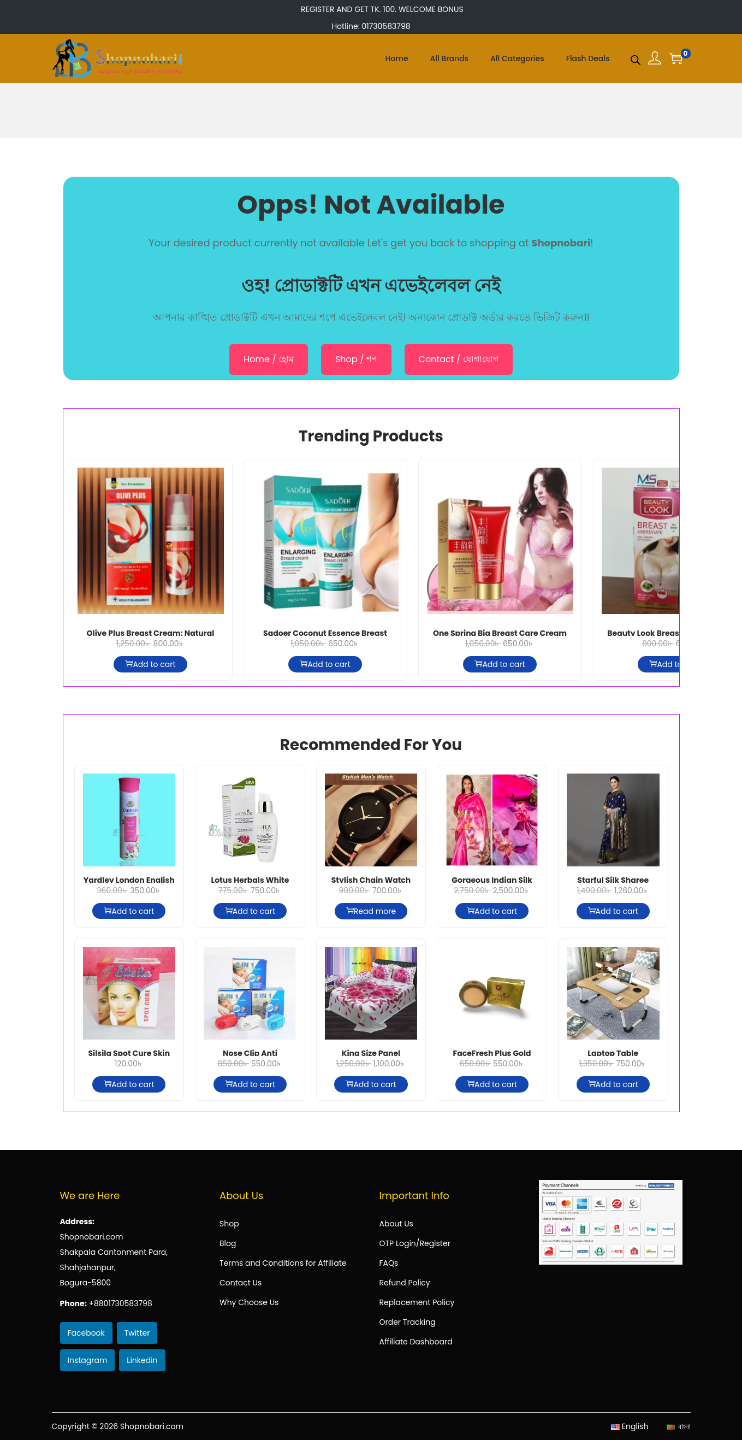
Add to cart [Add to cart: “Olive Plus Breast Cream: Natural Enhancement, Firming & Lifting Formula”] (150, 664)
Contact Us (240, 1282)
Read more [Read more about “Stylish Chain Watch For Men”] (371, 911)
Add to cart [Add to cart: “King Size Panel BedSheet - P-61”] (371, 1084)
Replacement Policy (417, 1302)
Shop (229, 1223)
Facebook (86, 1332)
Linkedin (142, 1360)
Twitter (137, 1332)
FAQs (389, 1263)
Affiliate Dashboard (416, 1341)
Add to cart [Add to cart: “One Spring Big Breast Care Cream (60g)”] (499, 664)
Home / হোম (269, 359)
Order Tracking (407, 1322)
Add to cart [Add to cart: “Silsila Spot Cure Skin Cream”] (129, 1084)
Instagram (88, 1360)
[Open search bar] (635, 57)
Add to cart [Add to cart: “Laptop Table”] (613, 1084)
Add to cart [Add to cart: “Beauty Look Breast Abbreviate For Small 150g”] (674, 664)
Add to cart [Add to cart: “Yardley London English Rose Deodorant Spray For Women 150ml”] (129, 911)
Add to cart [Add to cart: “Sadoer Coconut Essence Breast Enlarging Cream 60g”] (325, 664)
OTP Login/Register (414, 1243)
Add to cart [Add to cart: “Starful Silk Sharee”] (613, 911)
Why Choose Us (248, 1302)
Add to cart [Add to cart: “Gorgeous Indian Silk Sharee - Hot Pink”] (492, 911)
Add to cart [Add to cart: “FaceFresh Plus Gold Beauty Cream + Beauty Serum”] (492, 1084)
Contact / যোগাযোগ (458, 359)
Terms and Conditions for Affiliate (282, 1263)
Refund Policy (404, 1282)
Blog (227, 1243)
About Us (396, 1223)
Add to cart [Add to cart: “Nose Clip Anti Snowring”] (250, 1084)
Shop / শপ (356, 359)
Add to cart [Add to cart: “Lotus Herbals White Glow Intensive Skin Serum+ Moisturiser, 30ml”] (250, 911)
